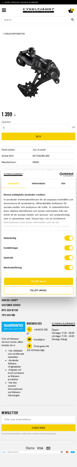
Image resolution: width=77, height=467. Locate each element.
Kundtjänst (39, 339)
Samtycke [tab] (13, 183)
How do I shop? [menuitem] (10, 300)
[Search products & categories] (38, 19)
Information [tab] (38, 183)
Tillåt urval (38, 290)
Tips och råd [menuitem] (8, 315)
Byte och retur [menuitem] (10, 310)
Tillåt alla (38, 281)
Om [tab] (63, 183)
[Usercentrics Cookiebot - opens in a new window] (59, 175)
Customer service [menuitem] (11, 305)
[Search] (72, 19)
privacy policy (51, 434)
